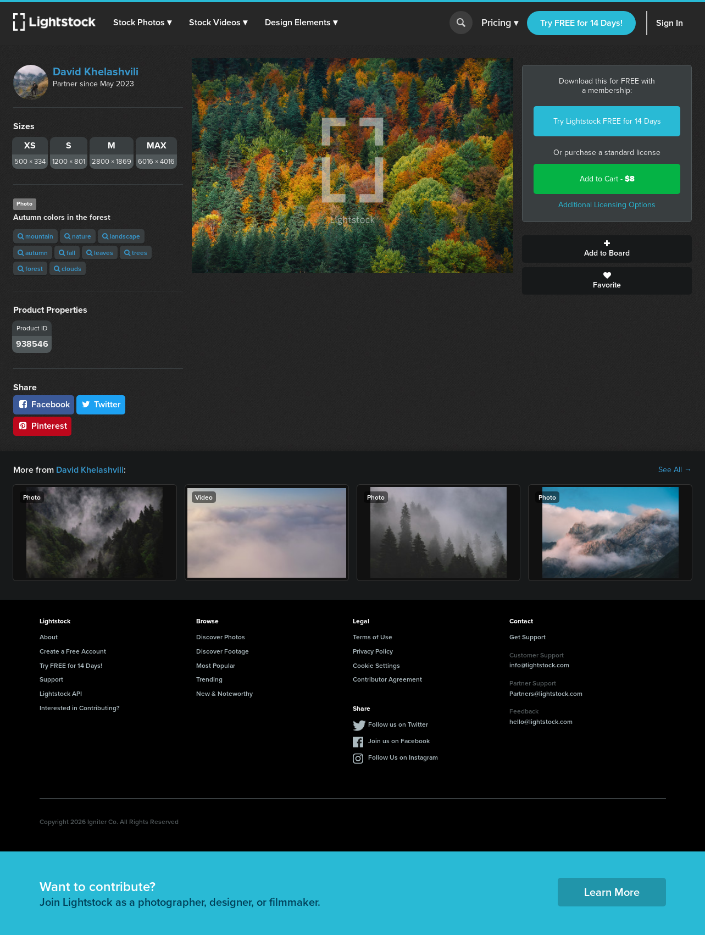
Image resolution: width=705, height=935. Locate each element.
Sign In (669, 22)
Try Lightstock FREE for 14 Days (607, 121)
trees (135, 252)
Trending (209, 679)
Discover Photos (220, 636)
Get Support (527, 636)
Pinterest (42, 425)
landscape (121, 236)
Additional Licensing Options (607, 205)
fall (67, 252)
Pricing (499, 23)
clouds (67, 268)
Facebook (44, 404)
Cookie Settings (376, 665)
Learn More (612, 892)
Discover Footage (222, 651)
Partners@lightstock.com (545, 693)
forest (30, 268)
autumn (33, 252)
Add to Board (607, 249)
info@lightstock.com (539, 665)
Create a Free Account (73, 651)
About (49, 636)
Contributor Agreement (387, 679)
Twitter (101, 404)
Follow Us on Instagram (403, 757)
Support (51, 679)
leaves (99, 252)
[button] (142, 22)
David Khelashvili (95, 71)
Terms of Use (372, 636)
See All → (675, 469)
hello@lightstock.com (541, 721)
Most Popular (215, 665)
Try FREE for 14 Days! (581, 22)
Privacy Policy (373, 651)
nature (77, 236)
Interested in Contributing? (80, 707)
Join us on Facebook (399, 740)
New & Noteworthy (224, 693)
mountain (35, 236)
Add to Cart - (607, 179)
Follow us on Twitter (398, 724)
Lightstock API (61, 693)
